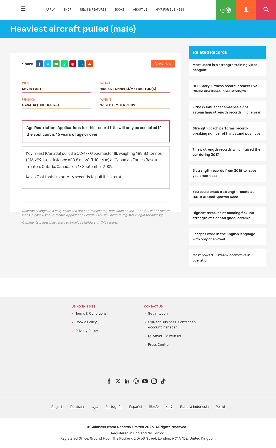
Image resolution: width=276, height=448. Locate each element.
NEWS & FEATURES (93, 9)
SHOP (67, 9)
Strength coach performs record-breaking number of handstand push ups (227, 131)
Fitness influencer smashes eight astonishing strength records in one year (227, 110)
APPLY (50, 9)
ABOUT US (140, 9)
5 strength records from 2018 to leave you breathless (224, 173)
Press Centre (158, 344)
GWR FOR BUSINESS (170, 9)
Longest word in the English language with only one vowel (224, 236)
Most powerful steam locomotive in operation (221, 258)
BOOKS (119, 9)
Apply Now (163, 63)
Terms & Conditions (91, 313)
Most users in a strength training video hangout (225, 67)
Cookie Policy (86, 322)
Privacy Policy (86, 331)
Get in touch (158, 313)
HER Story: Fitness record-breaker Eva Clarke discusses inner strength (225, 88)
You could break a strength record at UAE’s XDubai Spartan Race (223, 194)
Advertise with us (167, 336)
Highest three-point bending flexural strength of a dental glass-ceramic (223, 215)
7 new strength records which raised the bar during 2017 (226, 152)
